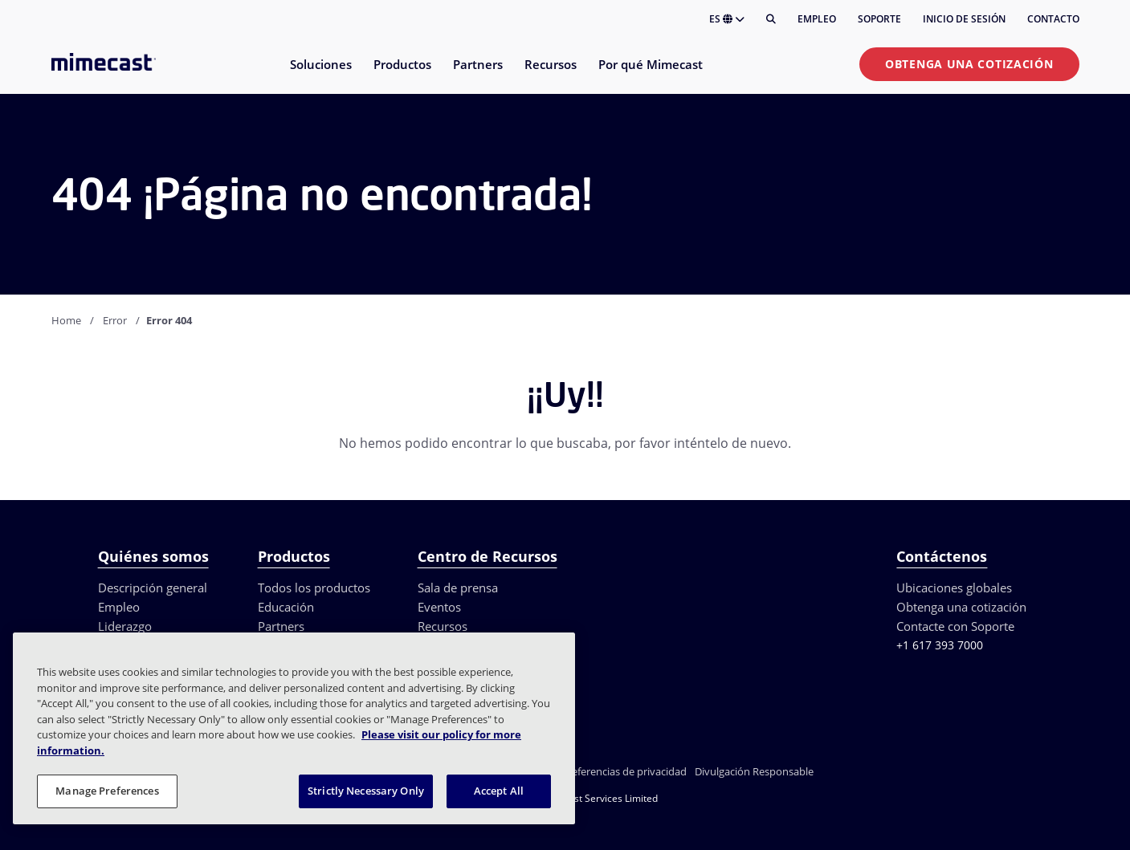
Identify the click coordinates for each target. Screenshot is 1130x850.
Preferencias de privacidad (624, 771)
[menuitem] (320, 74)
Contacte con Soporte (955, 626)
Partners (281, 626)
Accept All (499, 790)
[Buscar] (771, 19)
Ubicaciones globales (954, 588)
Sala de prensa (458, 588)
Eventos (439, 607)
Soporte (879, 19)
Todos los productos (314, 588)
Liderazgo (125, 626)
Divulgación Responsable (754, 771)
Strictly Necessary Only (366, 790)
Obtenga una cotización (969, 63)
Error (115, 320)
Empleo (817, 19)
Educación (286, 607)
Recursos (442, 626)
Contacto (1053, 19)
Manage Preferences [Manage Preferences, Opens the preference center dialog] (106, 790)
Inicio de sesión (964, 19)
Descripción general (152, 588)
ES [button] (726, 19)
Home (66, 320)
